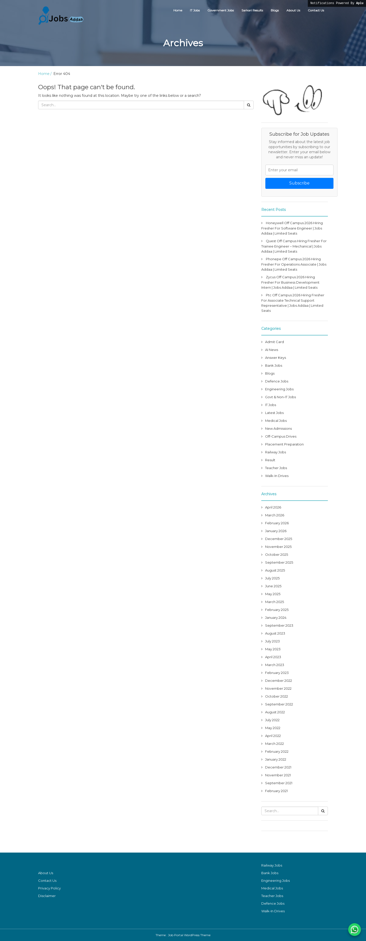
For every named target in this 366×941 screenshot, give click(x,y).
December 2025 (278, 539)
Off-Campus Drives (280, 436)
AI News (271, 350)
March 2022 (274, 744)
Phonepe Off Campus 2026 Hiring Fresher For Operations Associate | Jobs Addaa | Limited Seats (293, 264)
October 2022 (276, 696)
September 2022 (279, 704)
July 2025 (272, 578)
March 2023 (274, 665)
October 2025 (276, 554)
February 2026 (277, 523)
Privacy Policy (49, 888)
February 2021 (276, 791)
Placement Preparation (284, 444)
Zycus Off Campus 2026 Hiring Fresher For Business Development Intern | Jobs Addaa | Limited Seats (290, 282)
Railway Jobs (275, 452)
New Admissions (278, 428)
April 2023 (273, 657)
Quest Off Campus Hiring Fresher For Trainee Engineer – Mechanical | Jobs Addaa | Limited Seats (294, 246)
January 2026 (275, 531)
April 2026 (273, 507)
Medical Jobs (276, 421)
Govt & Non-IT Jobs (280, 397)
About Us (293, 10)
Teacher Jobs (276, 468)
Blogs (275, 10)
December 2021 (278, 767)
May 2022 (272, 728)
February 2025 (276, 610)
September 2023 (279, 625)
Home (177, 10)
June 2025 (273, 586)
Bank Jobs (273, 365)
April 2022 (273, 736)
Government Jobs (220, 10)
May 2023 (273, 649)
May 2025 (272, 594)
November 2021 (278, 775)
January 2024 (275, 617)
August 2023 (275, 633)
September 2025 (279, 562)
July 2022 (272, 720)
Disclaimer (47, 896)
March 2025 (274, 602)
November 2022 (278, 688)
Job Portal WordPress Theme (189, 935)
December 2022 (278, 680)
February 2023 (277, 673)
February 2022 (276, 751)
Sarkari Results (252, 10)
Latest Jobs (274, 413)
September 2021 (278, 783)
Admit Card (274, 342)
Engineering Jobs (279, 389)
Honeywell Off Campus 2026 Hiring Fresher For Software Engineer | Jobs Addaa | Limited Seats (292, 228)
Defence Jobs (276, 381)
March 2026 (274, 515)
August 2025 (275, 570)
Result (270, 460)
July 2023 (272, 641)
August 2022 (275, 712)
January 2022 (275, 759)
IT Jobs (195, 10)
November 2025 (278, 547)
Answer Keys (275, 358)
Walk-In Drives (276, 476)
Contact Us (316, 10)
